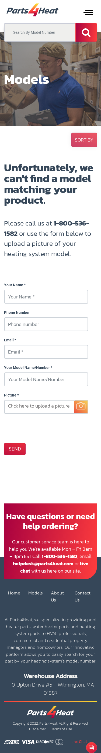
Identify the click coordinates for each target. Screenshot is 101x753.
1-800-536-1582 (59, 556)
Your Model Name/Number (27, 367)
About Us (57, 596)
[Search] (86, 32)
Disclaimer (37, 729)
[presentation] (45, 428)
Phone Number (17, 312)
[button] (84, 140)
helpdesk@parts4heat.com (43, 563)
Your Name (13, 285)
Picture (10, 395)
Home (14, 593)
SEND (15, 449)
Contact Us (82, 596)
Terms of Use (61, 729)
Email (9, 340)
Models (35, 593)
